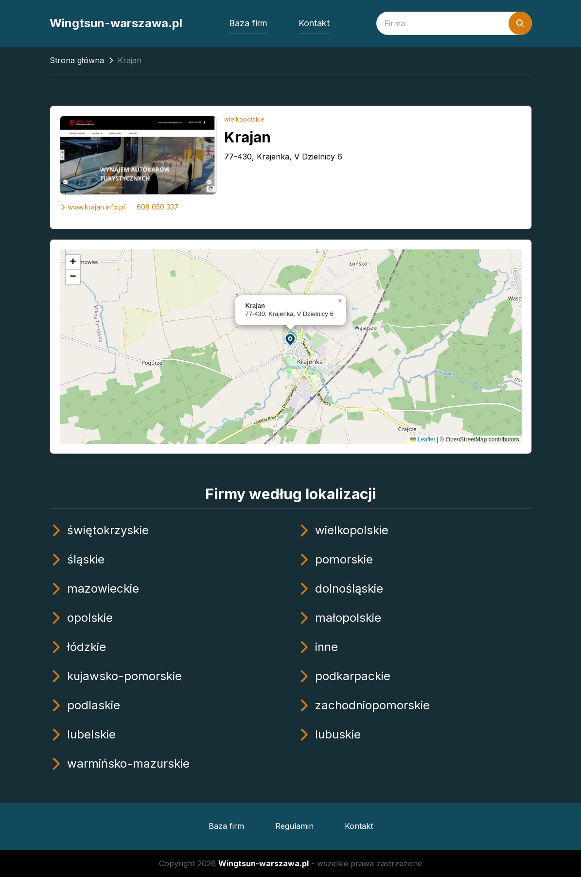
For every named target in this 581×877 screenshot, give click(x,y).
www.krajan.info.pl (92, 207)
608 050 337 (157, 207)
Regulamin (294, 826)
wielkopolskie (244, 119)
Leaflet (422, 439)
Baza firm (248, 23)
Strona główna (77, 60)
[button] (290, 339)
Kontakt (314, 23)
